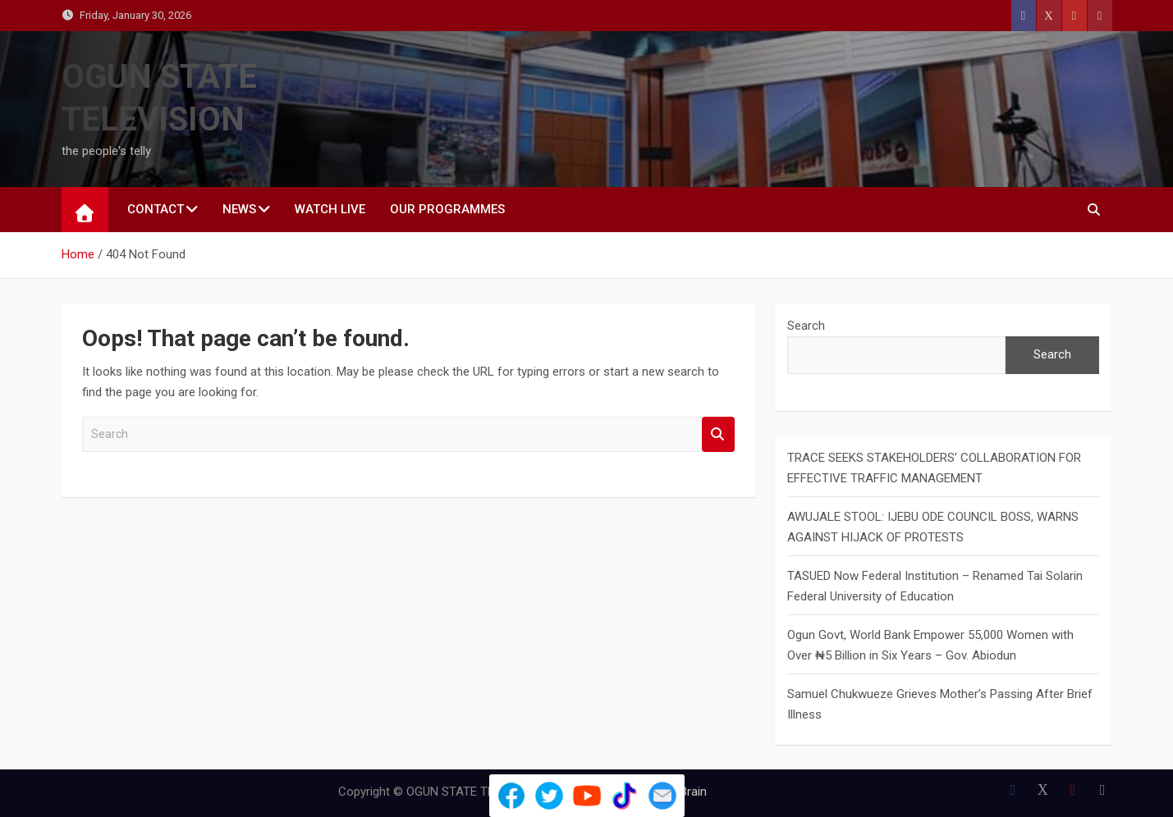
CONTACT (155, 209)
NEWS (239, 209)
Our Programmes (447, 209)
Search (718, 434)
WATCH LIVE (330, 209)
